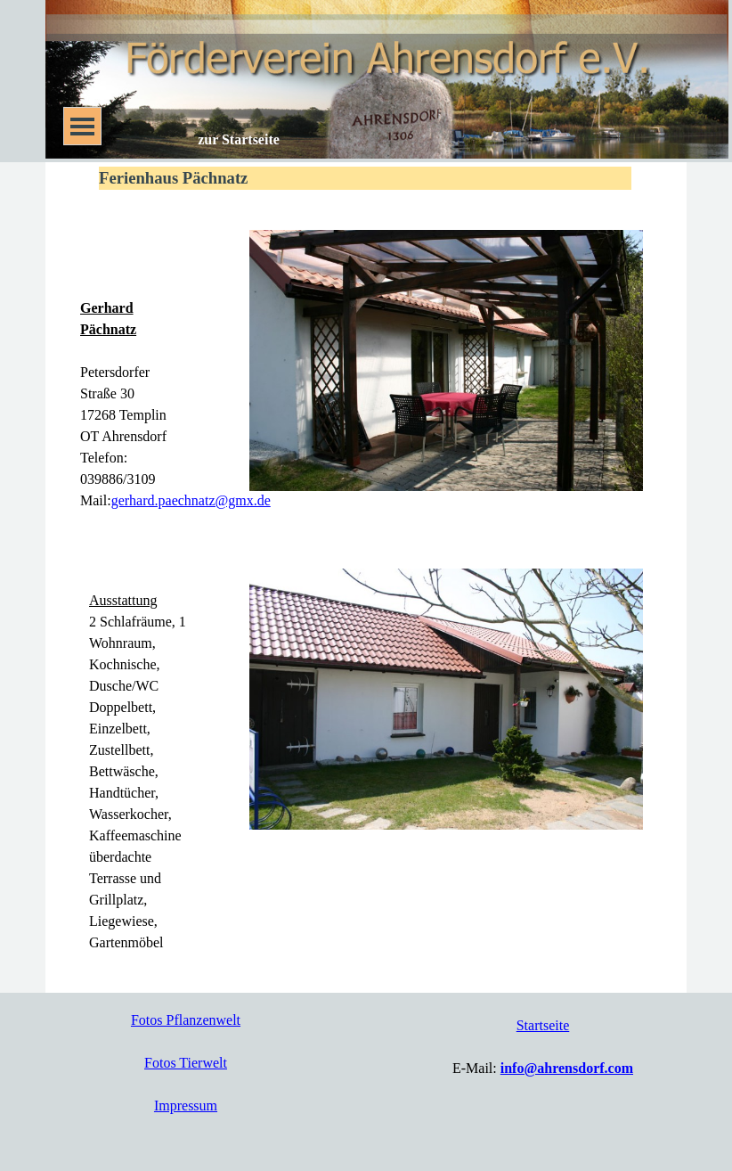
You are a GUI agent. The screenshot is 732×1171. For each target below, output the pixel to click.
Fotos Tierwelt (185, 1062)
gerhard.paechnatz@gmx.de (191, 500)
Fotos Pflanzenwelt (185, 1020)
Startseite (543, 1025)
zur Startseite (239, 139)
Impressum (185, 1105)
